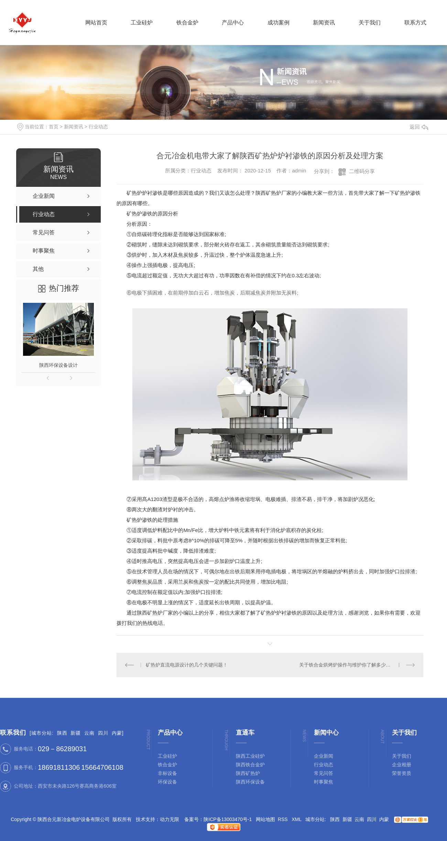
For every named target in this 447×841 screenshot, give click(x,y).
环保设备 (167, 782)
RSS (283, 819)
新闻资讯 (73, 126)
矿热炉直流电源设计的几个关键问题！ (187, 665)
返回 (419, 127)
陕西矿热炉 (248, 773)
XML (297, 819)
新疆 (75, 733)
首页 (53, 126)
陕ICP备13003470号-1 (228, 819)
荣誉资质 (401, 773)
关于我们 (401, 756)
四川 (103, 733)
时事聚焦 (323, 782)
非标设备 (167, 773)
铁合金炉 (167, 764)
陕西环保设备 (250, 782)
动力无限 (169, 819)
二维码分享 (362, 171)
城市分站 (41, 733)
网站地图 (265, 819)
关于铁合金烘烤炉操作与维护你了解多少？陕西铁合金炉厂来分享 (357, 665)
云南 (89, 733)
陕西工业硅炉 (250, 756)
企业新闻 (323, 756)
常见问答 (323, 773)
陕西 (62, 733)
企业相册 (401, 764)
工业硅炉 (167, 756)
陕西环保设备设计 (58, 365)
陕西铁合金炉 (250, 764)
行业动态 (98, 126)
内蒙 (117, 733)
